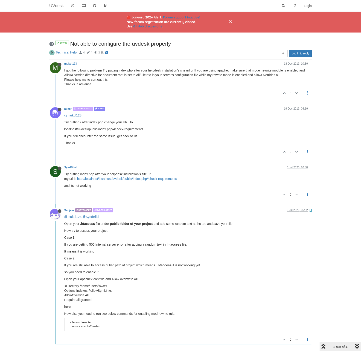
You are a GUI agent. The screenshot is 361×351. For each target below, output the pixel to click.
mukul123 (70, 63)
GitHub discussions (147, 26)
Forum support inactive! (181, 17)
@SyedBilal (90, 217)
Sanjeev (69, 210)
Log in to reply (300, 53)
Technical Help (66, 52)
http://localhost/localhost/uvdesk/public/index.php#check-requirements (127, 179)
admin (68, 108)
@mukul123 (73, 115)
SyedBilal (70, 167)
